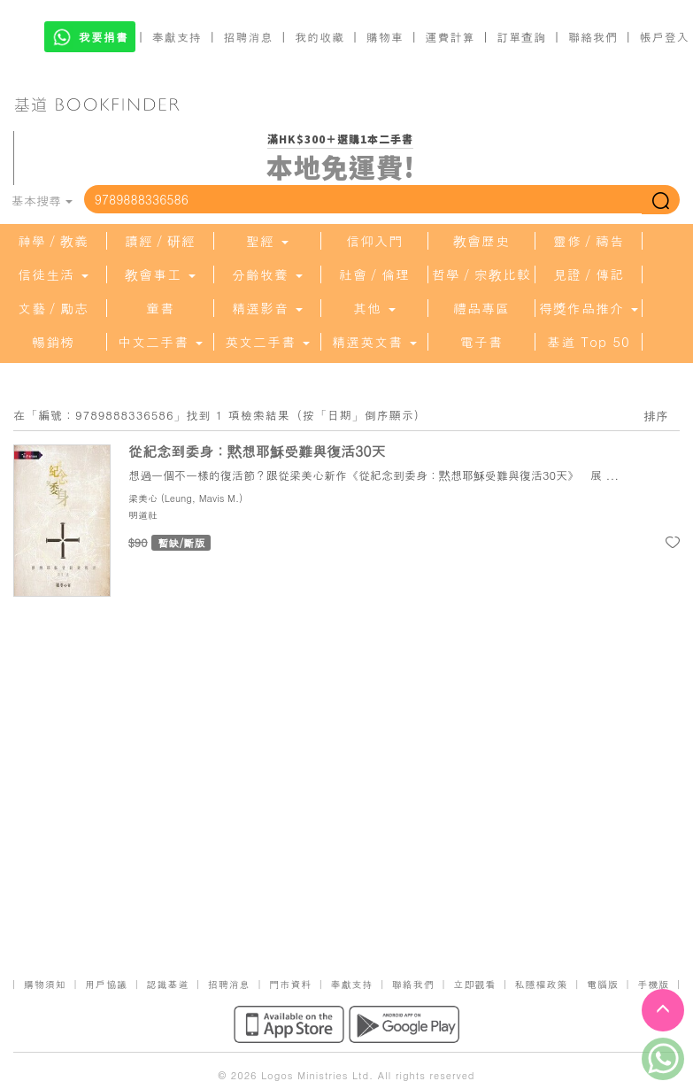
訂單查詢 (521, 36)
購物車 (385, 36)
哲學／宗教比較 (481, 274)
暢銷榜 (53, 342)
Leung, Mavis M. (202, 498)
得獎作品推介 (588, 308)
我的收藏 (319, 36)
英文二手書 (267, 342)
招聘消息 (248, 36)
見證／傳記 (588, 274)
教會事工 (160, 274)
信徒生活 (53, 274)
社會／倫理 (374, 274)
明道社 (143, 514)
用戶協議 (106, 984)
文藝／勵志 (53, 308)
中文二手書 (160, 342)
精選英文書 (374, 342)
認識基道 (167, 984)
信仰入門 (374, 241)
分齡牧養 (267, 274)
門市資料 (290, 984)
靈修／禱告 (588, 241)
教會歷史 (481, 241)
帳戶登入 (664, 36)
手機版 (653, 984)
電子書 (481, 342)
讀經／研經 (160, 241)
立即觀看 (474, 984)
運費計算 (450, 36)
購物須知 (45, 984)
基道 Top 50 (588, 342)
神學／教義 (53, 241)
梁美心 (143, 498)
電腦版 (603, 984)
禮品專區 (481, 308)
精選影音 (267, 308)
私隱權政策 (541, 984)
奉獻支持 (177, 36)
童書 (160, 308)
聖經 (267, 241)
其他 (374, 308)
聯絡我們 (593, 36)
